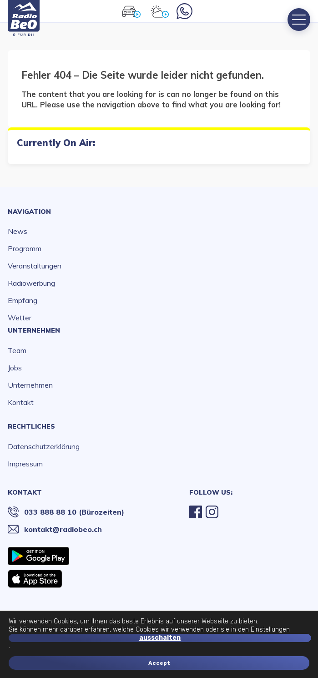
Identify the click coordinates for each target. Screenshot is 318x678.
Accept (159, 663)
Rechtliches (31, 426)
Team (17, 350)
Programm (24, 248)
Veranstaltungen (34, 265)
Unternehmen (34, 330)
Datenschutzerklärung (44, 446)
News (17, 231)
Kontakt (21, 402)
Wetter (19, 317)
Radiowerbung (31, 283)
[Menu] (299, 19)
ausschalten (160, 638)
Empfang (22, 300)
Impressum (25, 463)
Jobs (15, 367)
